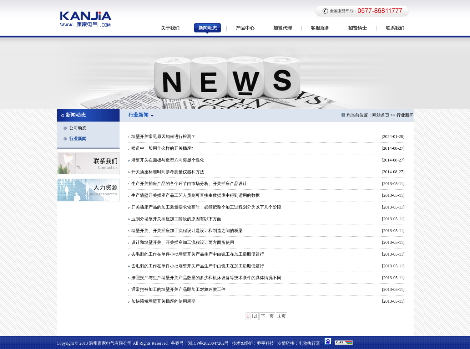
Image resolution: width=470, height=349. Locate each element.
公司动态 (77, 127)
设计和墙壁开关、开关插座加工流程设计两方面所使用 (181, 242)
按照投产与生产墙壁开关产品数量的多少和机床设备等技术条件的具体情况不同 (204, 277)
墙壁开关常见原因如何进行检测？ (162, 136)
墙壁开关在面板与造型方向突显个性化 (166, 160)
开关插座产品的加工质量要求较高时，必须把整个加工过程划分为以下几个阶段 (204, 207)
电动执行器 (309, 343)
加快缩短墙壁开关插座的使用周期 (162, 301)
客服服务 (320, 28)
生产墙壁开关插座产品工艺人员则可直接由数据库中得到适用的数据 (194, 195)
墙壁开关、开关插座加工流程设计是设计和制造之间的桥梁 (185, 230)
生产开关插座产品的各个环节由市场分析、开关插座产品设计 (187, 183)
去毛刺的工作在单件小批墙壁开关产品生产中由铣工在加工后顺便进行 (196, 254)
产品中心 (245, 28)
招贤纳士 (357, 28)
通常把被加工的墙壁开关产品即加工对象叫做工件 (177, 289)
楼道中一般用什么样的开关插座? (160, 148)
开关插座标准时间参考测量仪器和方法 (166, 171)
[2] (254, 316)
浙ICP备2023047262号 (208, 343)
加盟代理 (282, 28)
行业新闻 (77, 138)
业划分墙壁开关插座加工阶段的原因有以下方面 (174, 218)
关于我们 (170, 28)
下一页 (267, 316)
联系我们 (395, 28)
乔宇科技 (265, 343)
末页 (281, 316)
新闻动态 (207, 28)
